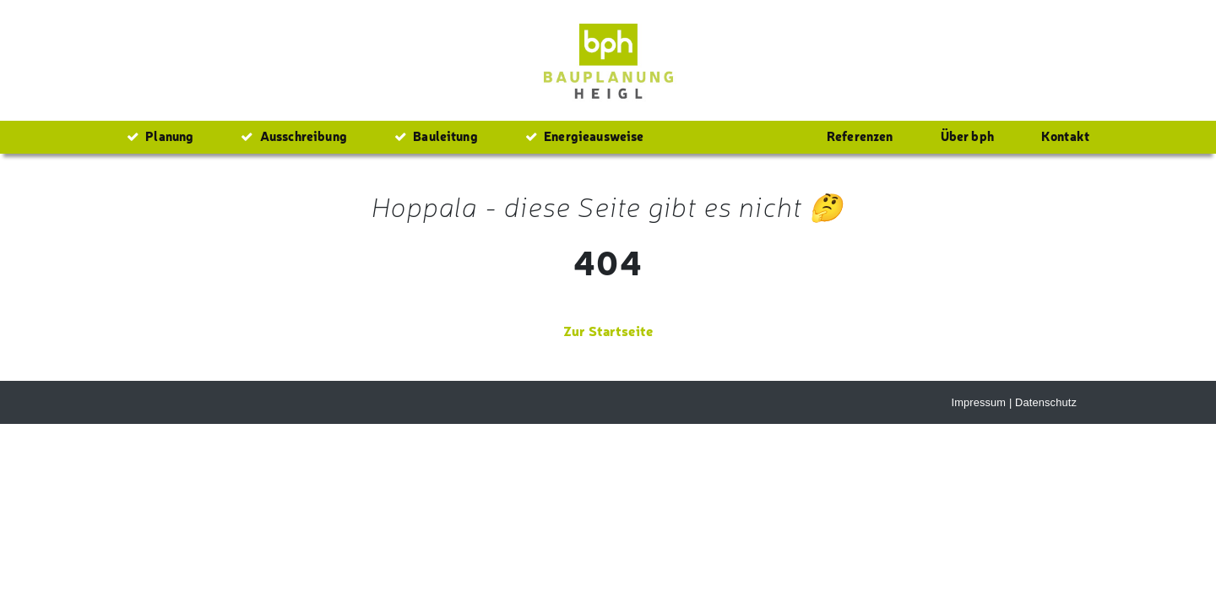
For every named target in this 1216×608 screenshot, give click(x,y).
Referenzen (860, 136)
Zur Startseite (608, 330)
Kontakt (1065, 136)
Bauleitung (436, 136)
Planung (160, 136)
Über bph (967, 136)
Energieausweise (584, 136)
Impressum (978, 402)
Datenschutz (1046, 402)
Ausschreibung (293, 136)
